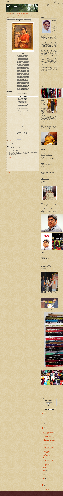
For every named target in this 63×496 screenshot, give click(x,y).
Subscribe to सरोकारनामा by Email (45, 489)
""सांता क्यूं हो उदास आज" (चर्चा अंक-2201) (31, 147)
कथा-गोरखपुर (29, 15)
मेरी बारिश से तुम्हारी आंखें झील (46, 464)
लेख (12, 15)
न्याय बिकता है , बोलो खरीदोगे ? (46, 455)
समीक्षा (8, 15)
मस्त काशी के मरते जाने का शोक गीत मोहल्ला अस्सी (49, 443)
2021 (43, 420)
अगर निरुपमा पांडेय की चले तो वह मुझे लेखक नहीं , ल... (49, 452)
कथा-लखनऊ (25, 15)
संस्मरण (24, 13)
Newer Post (8, 172)
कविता (19, 13)
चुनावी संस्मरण (20, 15)
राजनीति (10, 15)
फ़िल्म (14, 15)
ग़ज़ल (21, 13)
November (44, 467)
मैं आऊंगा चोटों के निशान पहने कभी (47, 436)
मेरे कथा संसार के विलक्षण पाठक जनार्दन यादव (48, 448)
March (44, 478)
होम (7, 13)
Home (23, 172)
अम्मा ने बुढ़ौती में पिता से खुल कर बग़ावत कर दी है (48, 437)
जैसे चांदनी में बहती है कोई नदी (46, 451)
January (44, 481)
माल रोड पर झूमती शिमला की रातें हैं (47, 433)
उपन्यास (17, 13)
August (44, 471)
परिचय (12, 13)
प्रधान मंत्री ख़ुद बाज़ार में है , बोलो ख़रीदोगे (47, 454)
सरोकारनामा (12, 6)
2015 (43, 428)
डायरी (22, 15)
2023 (43, 417)
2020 (43, 421)
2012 (43, 485)
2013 (43, 484)
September (44, 470)
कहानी (14, 13)
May (43, 475)
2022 (43, 419)
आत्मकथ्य (10, 13)
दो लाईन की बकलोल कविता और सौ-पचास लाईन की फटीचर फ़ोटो (50, 457)
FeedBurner (50, 405)
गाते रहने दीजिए (44, 465)
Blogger (36, 494)
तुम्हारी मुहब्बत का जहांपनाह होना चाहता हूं (47, 439)
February (44, 479)
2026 (43, 413)
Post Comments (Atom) (14, 174)
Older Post (37, 172)
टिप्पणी (16, 15)
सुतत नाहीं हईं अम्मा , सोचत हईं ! (46, 461)
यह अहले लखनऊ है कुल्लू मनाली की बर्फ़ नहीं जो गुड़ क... (49, 440)
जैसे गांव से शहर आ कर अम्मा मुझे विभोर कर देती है (48, 447)
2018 (43, 424)
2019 (43, 423)
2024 (43, 416)
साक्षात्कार (27, 13)
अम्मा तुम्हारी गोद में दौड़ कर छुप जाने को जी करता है (49, 432)
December (44, 429)
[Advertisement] (47, 79)
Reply (10, 157)
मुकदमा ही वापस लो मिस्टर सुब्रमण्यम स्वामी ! (48, 460)
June (43, 474)
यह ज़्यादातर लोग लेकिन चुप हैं (46, 444)
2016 (43, 427)
